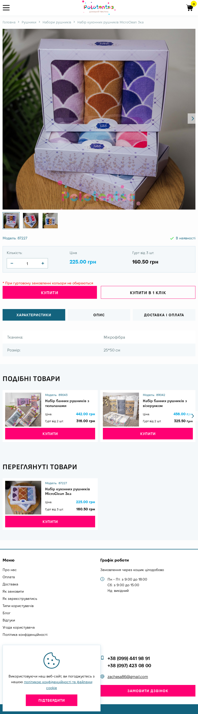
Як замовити (13, 591)
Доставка (10, 584)
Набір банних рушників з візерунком (168, 399)
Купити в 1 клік (148, 293)
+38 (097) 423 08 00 (129, 665)
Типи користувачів (18, 606)
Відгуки (9, 620)
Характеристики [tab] (33, 313)
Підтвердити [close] (51, 700)
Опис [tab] (99, 313)
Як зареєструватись (20, 598)
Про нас (10, 570)
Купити (49, 293)
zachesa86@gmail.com (128, 677)
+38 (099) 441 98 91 (129, 658)
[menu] (8, 8)
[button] (193, 118)
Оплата (9, 577)
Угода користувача (19, 627)
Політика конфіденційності (25, 634)
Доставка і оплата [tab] (164, 313)
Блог (7, 613)
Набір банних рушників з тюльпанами (70, 399)
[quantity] (12, 263)
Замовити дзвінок (147, 691)
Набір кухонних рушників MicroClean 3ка (70, 493)
